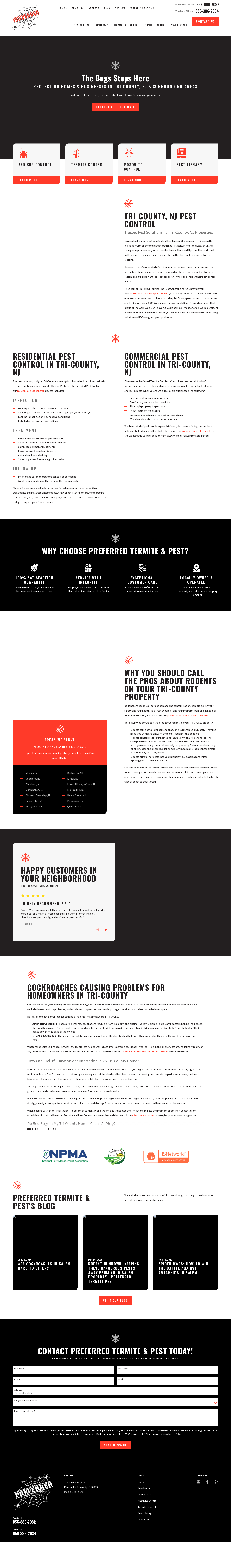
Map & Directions (73, 1432)
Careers (93, 8)
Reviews (120, 8)
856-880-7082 (207, 5)
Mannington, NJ (29, 713)
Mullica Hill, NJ (70, 713)
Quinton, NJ (69, 729)
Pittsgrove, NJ (28, 729)
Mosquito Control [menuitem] (126, 25)
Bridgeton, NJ (70, 696)
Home (63, 8)
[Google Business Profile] (198, 1422)
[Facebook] (207, 1422)
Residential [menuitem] (81, 25)
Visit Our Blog (115, 1241)
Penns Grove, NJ (71, 718)
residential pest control (25, 390)
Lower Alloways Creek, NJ (76, 707)
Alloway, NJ (26, 696)
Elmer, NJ (67, 702)
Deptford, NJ (27, 702)
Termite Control (147, 1447)
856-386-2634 (207, 11)
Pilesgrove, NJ (70, 724)
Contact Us (205, 21)
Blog (107, 8)
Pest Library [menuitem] (178, 25)
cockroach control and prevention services (145, 997)
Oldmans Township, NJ (33, 718)
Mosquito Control (147, 1441)
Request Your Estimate (115, 107)
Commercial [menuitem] (102, 25)
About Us (78, 8)
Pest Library (144, 1453)
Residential (144, 1428)
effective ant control (143, 1061)
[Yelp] (216, 1422)
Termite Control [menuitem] (154, 25)
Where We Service (142, 8)
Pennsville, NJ (28, 724)
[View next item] (100, 870)
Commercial (144, 1435)
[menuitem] (15, 1501)
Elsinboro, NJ (27, 707)
